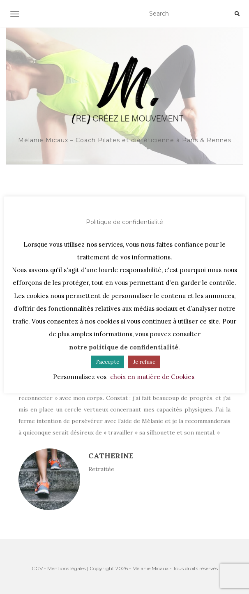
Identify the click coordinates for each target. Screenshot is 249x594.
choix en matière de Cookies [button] (152, 377)
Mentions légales (66, 568)
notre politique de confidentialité (123, 347)
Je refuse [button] (144, 361)
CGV (37, 568)
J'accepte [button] (107, 361)
